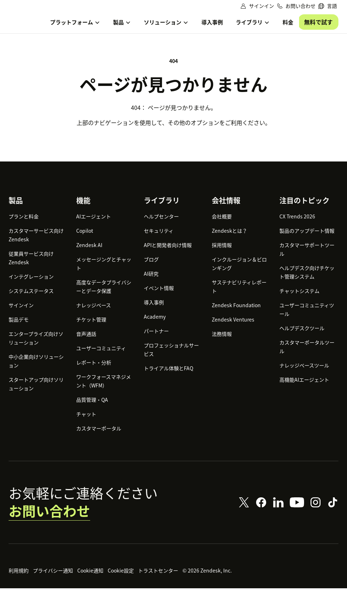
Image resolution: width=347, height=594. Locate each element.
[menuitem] (327, 6)
